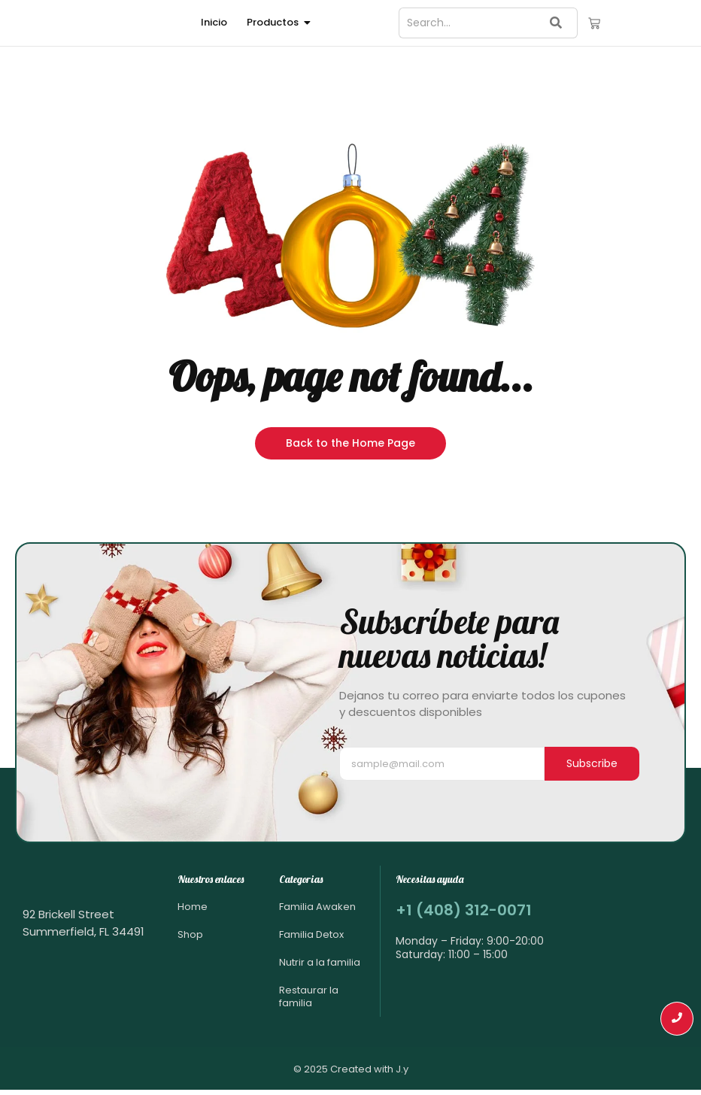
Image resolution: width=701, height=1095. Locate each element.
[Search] (467, 23)
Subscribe (592, 763)
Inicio (214, 22)
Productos (275, 22)
